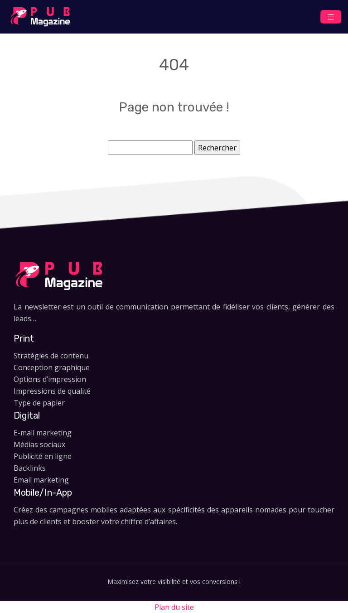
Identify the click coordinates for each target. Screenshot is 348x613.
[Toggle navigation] (330, 17)
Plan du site (174, 607)
